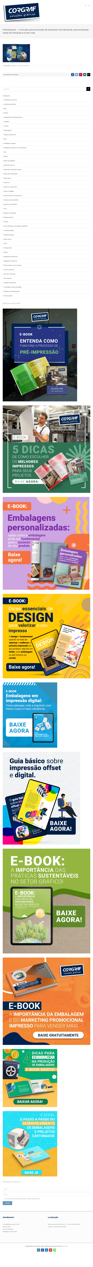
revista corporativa (9, 269)
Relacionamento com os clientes (13, 265)
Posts (5, 243)
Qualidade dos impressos (11, 256)
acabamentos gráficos (10, 104)
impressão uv (7, 178)
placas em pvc (8, 239)
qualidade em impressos (10, 261)
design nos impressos (10, 134)
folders (6, 156)
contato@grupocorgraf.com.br (11, 1224)
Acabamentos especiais (10, 100)
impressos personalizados (11, 200)
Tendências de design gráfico (12, 291)
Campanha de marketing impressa (13, 117)
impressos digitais (9, 191)
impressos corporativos (10, 187)
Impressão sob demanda (10, 174)
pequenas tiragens (9, 235)
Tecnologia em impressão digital (12, 287)
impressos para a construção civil (13, 195)
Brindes (6, 113)
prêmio (6, 252)
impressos (7, 182)
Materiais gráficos (9, 217)
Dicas (5, 139)
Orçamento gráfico (9, 230)
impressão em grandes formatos (13, 169)
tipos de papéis (8, 296)
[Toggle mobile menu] (89, 5)
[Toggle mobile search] (86, 5)
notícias (6, 221)
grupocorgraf (7, 65)
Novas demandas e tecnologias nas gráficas (16, 226)
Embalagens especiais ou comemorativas (15, 147)
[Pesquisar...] (44, 89)
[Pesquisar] (88, 89)
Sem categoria (8, 278)
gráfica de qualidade (9, 161)
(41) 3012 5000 (6, 1226)
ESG (5, 152)
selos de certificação (9, 274)
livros (5, 208)
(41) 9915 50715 (13, 1231)
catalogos (6, 121)
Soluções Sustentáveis (10, 282)
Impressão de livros (9, 165)
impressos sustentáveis (10, 204)
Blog (5, 108)
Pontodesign (65, 1246)
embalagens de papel (10, 143)
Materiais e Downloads (10, 213)
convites (6, 126)
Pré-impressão (8, 248)
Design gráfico (8, 130)
